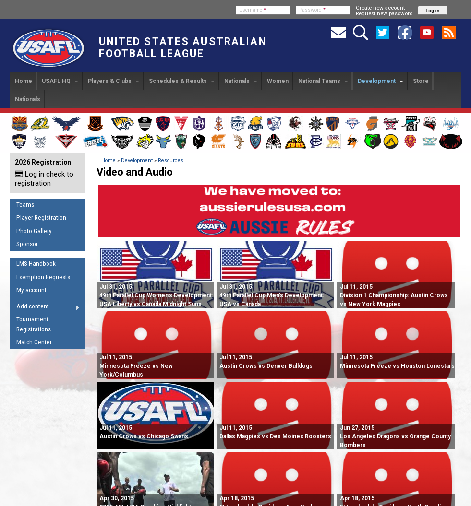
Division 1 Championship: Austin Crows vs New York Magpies (394, 295)
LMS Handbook (36, 263)
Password (312, 9)
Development (380, 81)
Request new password (384, 13)
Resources (170, 160)
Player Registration (41, 217)
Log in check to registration (44, 179)
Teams (25, 204)
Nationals (240, 81)
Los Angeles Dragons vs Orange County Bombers (395, 436)
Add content (45, 308)
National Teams (323, 81)
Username (252, 9)
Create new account (380, 7)
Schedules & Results (182, 81)
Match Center (34, 342)
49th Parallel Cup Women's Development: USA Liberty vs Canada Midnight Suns (156, 295)
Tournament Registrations (33, 324)
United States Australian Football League (182, 47)
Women (278, 81)
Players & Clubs (113, 81)
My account (31, 290)
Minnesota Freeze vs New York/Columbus (136, 366)
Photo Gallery (34, 231)
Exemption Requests (43, 277)
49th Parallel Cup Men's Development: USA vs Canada (271, 295)
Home (23, 81)
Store (421, 81)
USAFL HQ (60, 81)
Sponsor (27, 243)
